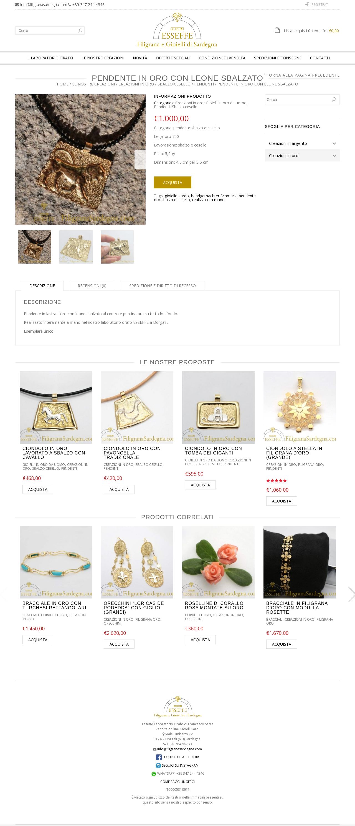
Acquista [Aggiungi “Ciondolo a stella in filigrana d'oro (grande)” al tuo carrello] (281, 493)
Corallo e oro (54, 607)
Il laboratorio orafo (49, 57)
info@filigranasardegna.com (43, 4)
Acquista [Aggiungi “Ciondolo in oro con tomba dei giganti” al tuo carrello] (200, 476)
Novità (140, 57)
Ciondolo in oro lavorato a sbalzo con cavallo (53, 445)
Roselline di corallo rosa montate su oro (214, 597)
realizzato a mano (208, 199)
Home (63, 84)
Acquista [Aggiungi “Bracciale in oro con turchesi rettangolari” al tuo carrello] (37, 631)
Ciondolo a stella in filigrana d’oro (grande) (294, 445)
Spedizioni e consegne (277, 57)
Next (140, 155)
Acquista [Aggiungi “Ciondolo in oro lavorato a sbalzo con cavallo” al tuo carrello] (37, 481)
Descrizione (42, 277)
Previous (20, 155)
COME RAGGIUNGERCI (177, 773)
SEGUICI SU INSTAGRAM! (177, 757)
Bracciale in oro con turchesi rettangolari (54, 597)
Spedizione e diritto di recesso (162, 277)
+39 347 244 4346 (88, 4)
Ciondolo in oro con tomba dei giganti (213, 442)
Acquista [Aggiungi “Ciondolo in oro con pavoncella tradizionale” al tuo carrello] (119, 481)
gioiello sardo (177, 195)
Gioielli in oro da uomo (226, 102)
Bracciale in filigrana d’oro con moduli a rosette (297, 600)
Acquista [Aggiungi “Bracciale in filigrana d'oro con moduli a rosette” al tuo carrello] (281, 636)
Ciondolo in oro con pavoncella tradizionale (132, 445)
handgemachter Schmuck (214, 195)
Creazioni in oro (136, 84)
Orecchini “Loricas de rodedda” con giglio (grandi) (134, 600)
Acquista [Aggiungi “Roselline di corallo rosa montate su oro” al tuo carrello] (200, 631)
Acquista (172, 182)
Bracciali (30, 607)
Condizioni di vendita (222, 57)
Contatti (320, 57)
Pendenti (204, 84)
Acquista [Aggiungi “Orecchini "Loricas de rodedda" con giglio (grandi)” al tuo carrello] (119, 636)
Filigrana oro (310, 456)
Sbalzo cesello (174, 84)
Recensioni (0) (92, 277)
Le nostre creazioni (103, 57)
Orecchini (112, 615)
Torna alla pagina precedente (303, 75)
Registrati (320, 4)
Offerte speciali (173, 57)
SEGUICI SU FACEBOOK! (177, 748)
